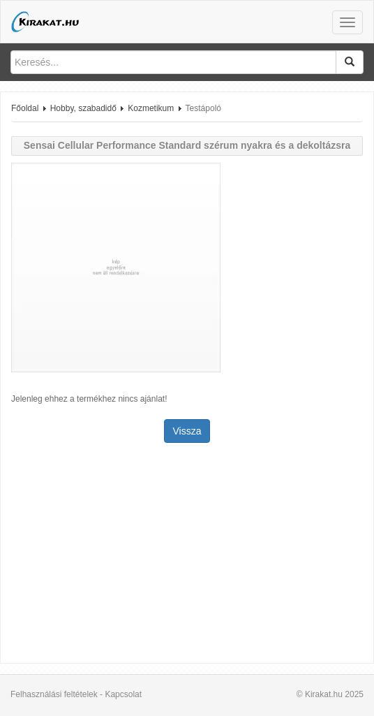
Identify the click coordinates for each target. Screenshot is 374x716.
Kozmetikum (151, 108)
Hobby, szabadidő (83, 108)
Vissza (187, 431)
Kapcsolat (123, 694)
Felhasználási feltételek (54, 694)
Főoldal (24, 108)
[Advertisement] (187, 554)
